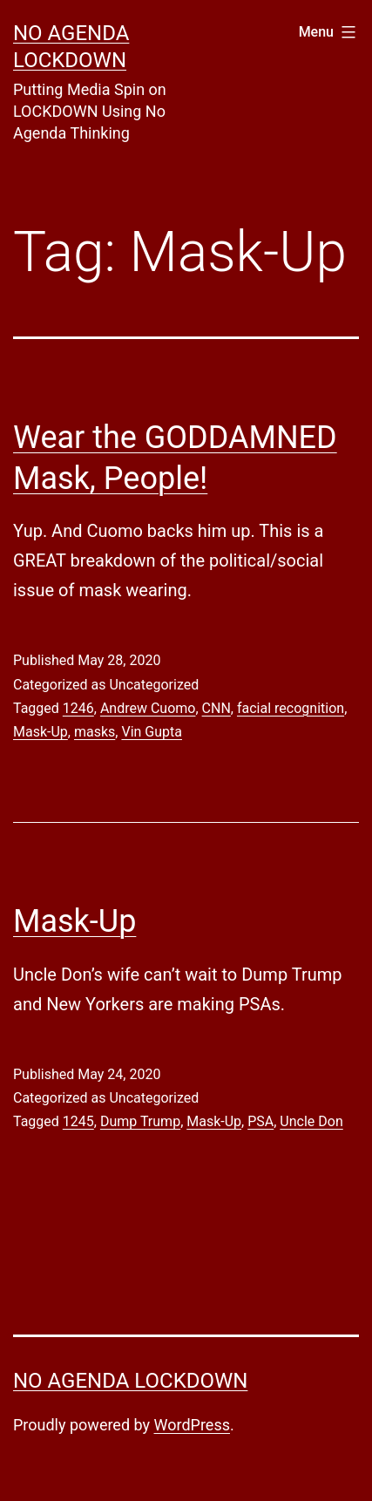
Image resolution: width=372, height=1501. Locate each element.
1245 (78, 1121)
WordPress (192, 1425)
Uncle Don (311, 1121)
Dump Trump (140, 1121)
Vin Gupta (151, 731)
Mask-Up (40, 731)
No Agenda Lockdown (130, 1381)
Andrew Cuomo (148, 708)
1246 (78, 708)
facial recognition (290, 708)
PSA (260, 1121)
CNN (216, 708)
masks (94, 731)
